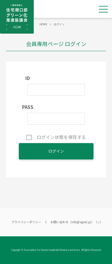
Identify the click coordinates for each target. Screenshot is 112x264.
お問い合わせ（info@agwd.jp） (72, 222)
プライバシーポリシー (26, 222)
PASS (27, 107)
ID (27, 79)
